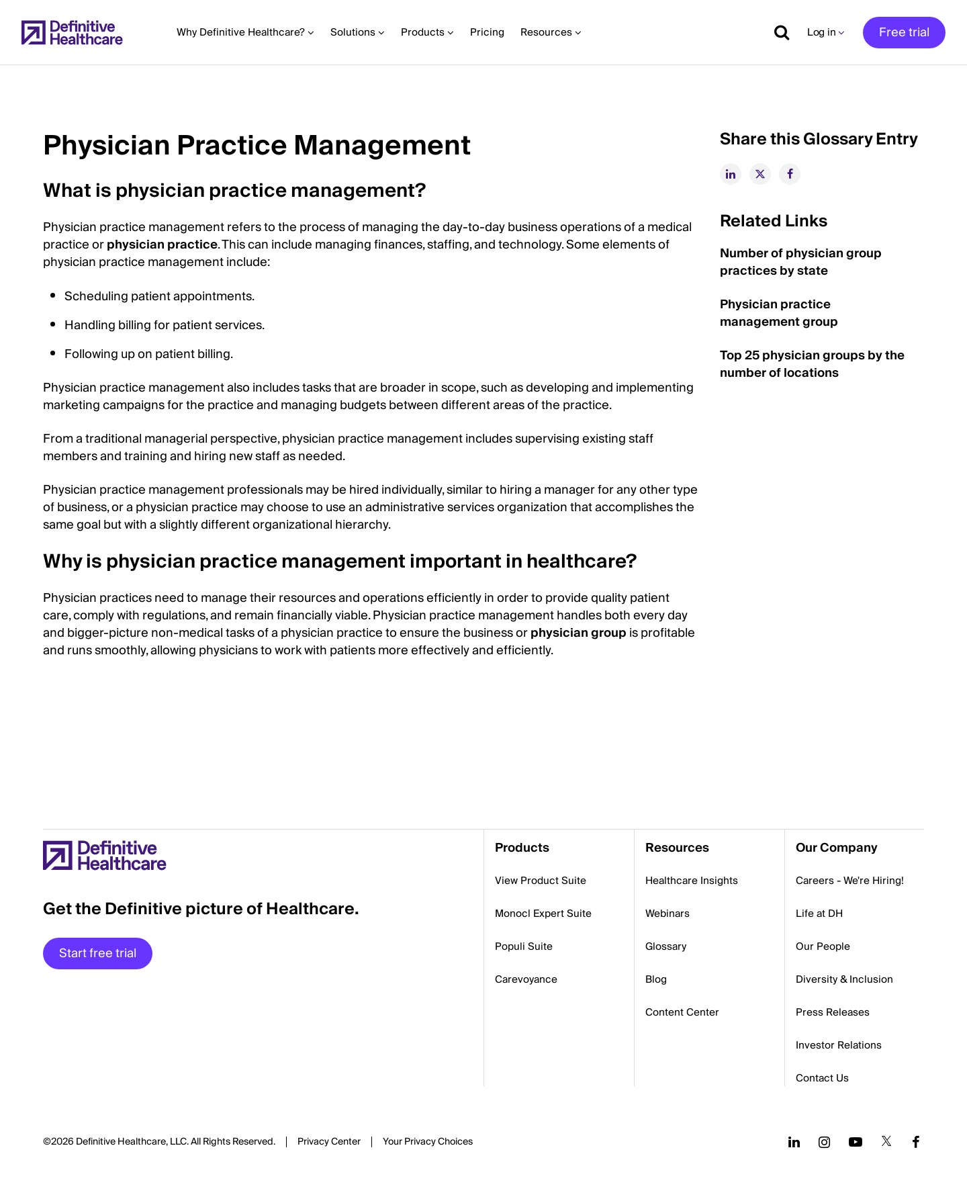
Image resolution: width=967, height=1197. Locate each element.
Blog (656, 979)
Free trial (904, 32)
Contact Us (822, 1078)
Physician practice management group (779, 313)
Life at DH (819, 913)
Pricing (487, 32)
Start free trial (97, 953)
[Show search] (777, 32)
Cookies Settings (428, 1143)
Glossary (665, 946)
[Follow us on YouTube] (855, 1142)
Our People (823, 946)
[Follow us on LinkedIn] (794, 1142)
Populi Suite (524, 946)
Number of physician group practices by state (801, 262)
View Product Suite (540, 880)
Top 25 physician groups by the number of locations (812, 364)
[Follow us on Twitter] (886, 1142)
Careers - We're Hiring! (850, 880)
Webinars (667, 913)
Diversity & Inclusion (844, 979)
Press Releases (833, 1012)
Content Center (682, 1012)
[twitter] (760, 174)
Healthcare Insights (691, 880)
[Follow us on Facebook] (916, 1142)
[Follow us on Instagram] (824, 1142)
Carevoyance (526, 979)
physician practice (162, 244)
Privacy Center (329, 1142)
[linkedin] (730, 174)
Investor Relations (839, 1045)
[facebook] (789, 174)
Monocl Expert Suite (543, 913)
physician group (579, 633)
